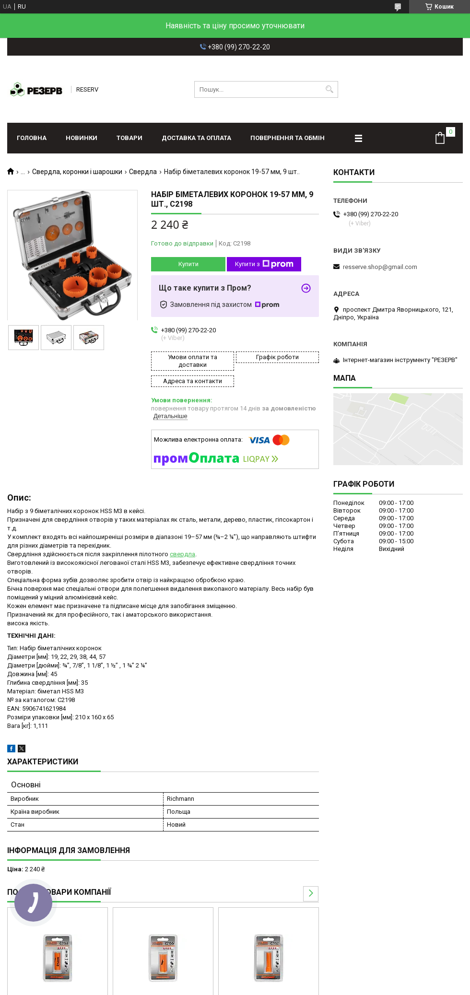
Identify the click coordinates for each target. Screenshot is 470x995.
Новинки (81, 137)
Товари (129, 137)
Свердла (143, 172)
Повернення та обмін (287, 137)
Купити (188, 264)
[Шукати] (329, 89)
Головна (32, 137)
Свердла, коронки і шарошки (77, 172)
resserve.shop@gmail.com (380, 266)
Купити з (264, 264)
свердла (182, 554)
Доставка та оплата (196, 137)
